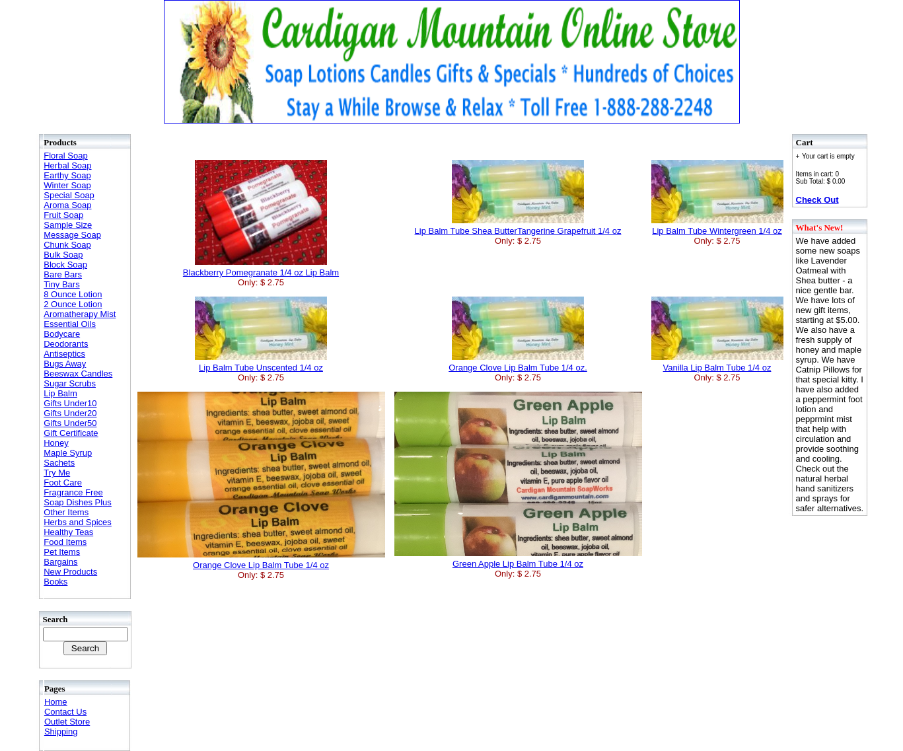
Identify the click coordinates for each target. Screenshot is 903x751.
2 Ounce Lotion (73, 304)
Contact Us (65, 712)
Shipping (61, 731)
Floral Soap (65, 156)
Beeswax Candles (78, 373)
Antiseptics (64, 354)
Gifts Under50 (70, 423)
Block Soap (65, 264)
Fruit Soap (63, 215)
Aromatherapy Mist (80, 314)
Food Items (65, 542)
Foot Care (63, 482)
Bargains (60, 562)
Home (55, 702)
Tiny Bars (61, 284)
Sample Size (68, 225)
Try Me (57, 473)
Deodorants (66, 344)
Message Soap (72, 235)
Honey (56, 443)
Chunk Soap (67, 245)
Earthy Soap (67, 175)
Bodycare (62, 334)
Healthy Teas (68, 532)
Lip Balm (60, 393)
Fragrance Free (73, 492)
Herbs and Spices (78, 522)
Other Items (66, 512)
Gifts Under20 (70, 413)
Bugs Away (65, 364)
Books (55, 582)
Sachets (59, 463)
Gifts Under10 (70, 403)
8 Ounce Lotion (73, 294)
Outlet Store (67, 722)
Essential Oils (70, 324)
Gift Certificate (71, 433)
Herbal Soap (67, 165)
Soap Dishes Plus (78, 502)
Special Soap (69, 195)
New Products (70, 572)
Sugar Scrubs (70, 383)
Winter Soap (67, 185)
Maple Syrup (68, 453)
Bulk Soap (63, 255)
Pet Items (62, 552)
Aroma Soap (67, 205)
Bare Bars (63, 274)
